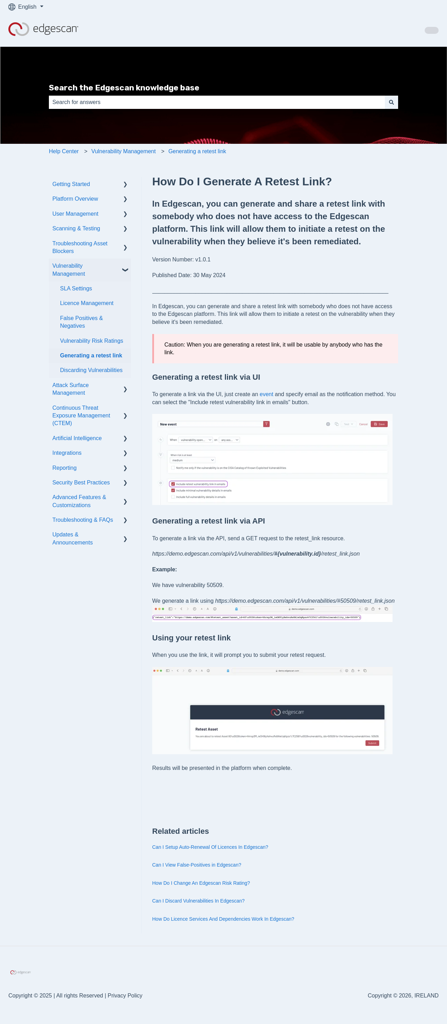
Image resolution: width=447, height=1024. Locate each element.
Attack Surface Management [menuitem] (70, 389)
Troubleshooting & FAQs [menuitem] (82, 520)
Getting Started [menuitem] (71, 184)
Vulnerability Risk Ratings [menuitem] (91, 341)
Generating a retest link (197, 151)
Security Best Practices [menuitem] (81, 482)
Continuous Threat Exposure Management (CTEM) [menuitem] (81, 415)
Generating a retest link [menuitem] (91, 355)
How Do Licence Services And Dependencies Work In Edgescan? (223, 919)
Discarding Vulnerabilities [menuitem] (91, 370)
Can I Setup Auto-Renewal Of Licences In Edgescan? (210, 847)
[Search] (391, 102)
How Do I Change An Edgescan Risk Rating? (201, 883)
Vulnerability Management (123, 151)
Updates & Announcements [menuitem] (72, 538)
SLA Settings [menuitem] (76, 288)
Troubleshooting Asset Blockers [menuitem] (80, 247)
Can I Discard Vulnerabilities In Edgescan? (198, 901)
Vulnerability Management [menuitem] (68, 269)
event (266, 394)
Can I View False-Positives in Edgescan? (196, 865)
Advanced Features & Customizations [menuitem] (79, 501)
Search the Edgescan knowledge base (124, 87)
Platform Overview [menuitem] (75, 199)
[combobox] (217, 102)
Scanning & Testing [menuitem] (76, 228)
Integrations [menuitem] (67, 453)
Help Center (64, 151)
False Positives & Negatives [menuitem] (81, 322)
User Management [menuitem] (75, 214)
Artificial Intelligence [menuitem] (77, 438)
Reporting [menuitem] (64, 468)
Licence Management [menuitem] (86, 303)
